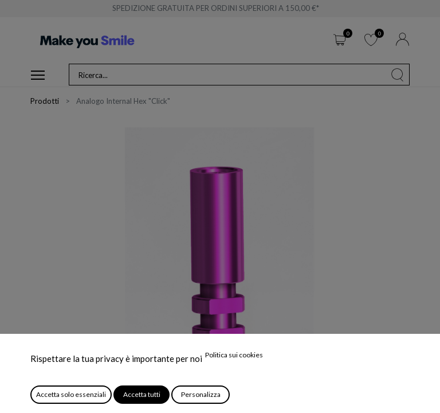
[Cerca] (398, 74)
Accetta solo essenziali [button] (71, 394)
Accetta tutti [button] (141, 394)
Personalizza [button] (201, 394)
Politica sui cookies (234, 354)
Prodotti (44, 101)
